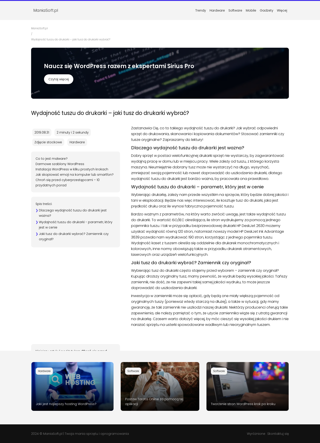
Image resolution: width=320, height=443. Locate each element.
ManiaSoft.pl (52, 433)
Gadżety (266, 10)
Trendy (200, 10)
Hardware (217, 10)
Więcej (282, 10)
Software (235, 10)
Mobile (251, 10)
